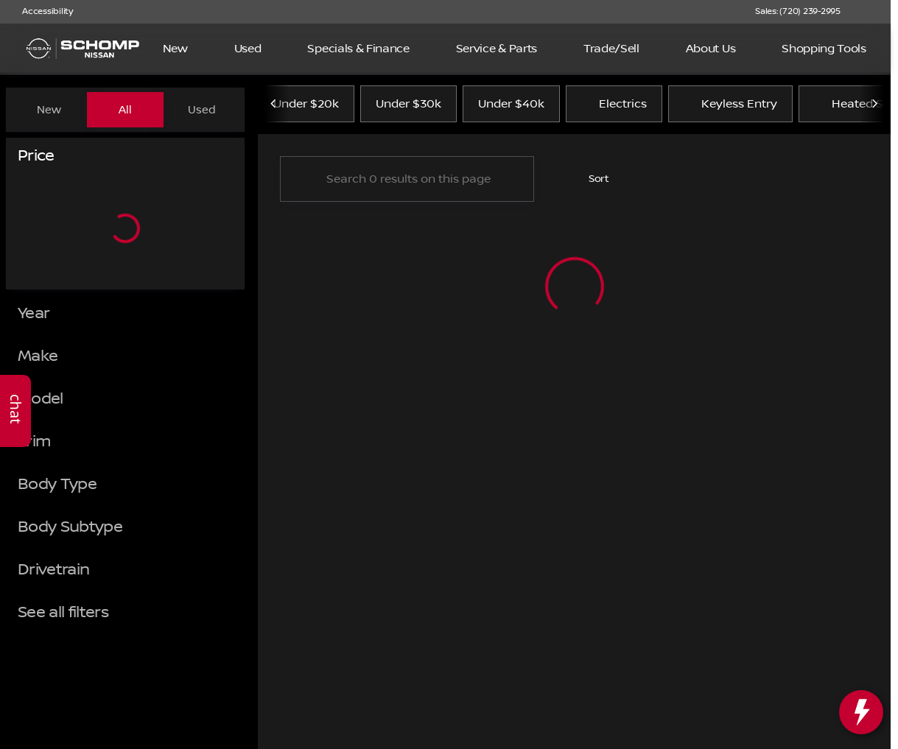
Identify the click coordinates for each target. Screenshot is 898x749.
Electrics (614, 109)
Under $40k (511, 109)
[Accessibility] (41, 12)
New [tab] (49, 109)
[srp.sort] (591, 185)
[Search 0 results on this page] (407, 185)
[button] (873, 12)
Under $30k (408, 109)
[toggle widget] (861, 712)
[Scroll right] (874, 109)
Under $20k (306, 109)
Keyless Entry (730, 109)
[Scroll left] (274, 109)
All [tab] (125, 109)
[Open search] (857, 48)
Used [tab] (202, 109)
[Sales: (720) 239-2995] (797, 12)
